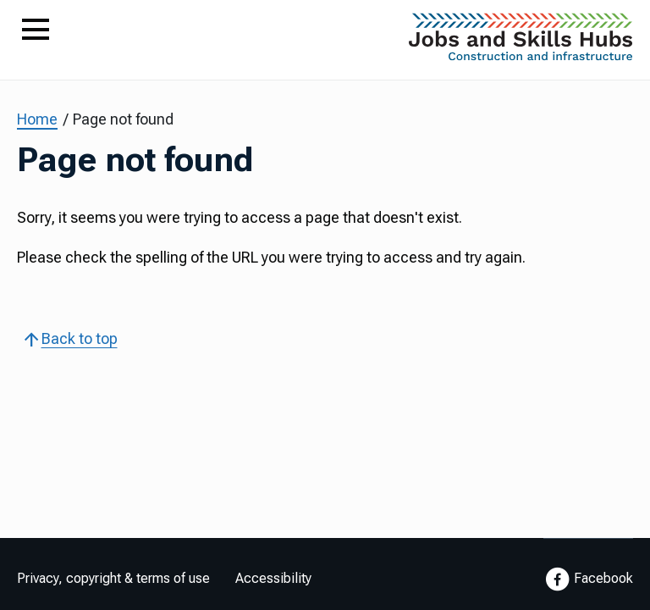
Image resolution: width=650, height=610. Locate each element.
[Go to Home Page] (521, 41)
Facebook (588, 579)
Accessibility (273, 578)
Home (37, 119)
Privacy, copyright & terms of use (113, 578)
